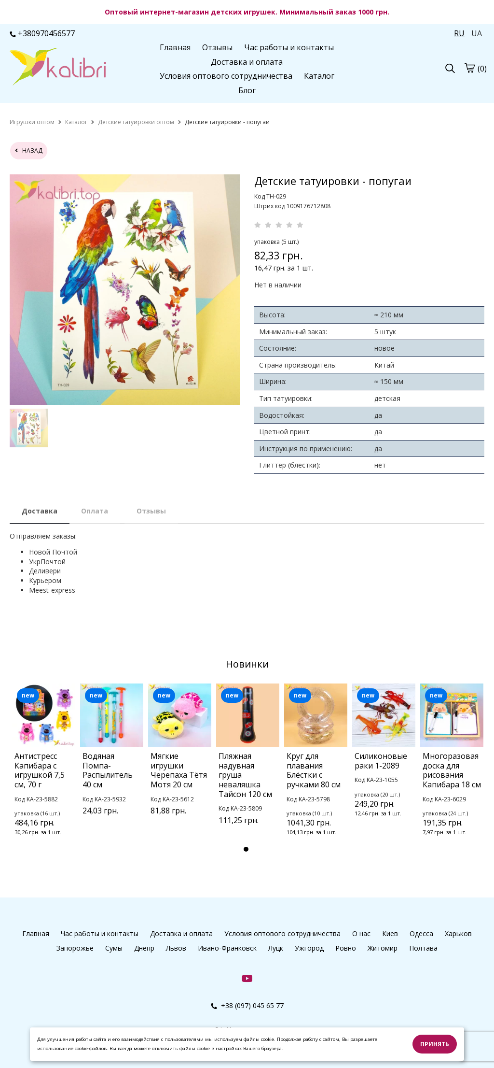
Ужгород (309, 948)
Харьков (458, 933)
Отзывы (217, 47)
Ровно (345, 948)
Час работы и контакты (289, 47)
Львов (176, 948)
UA (476, 33)
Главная (175, 47)
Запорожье (75, 948)
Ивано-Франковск (227, 948)
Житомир (383, 948)
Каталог (319, 76)
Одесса (421, 933)
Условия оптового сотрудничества (226, 76)
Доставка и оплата (247, 62)
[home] (32, 122)
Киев (390, 933)
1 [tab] (246, 849)
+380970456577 (42, 33)
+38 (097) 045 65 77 (247, 1005)
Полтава (423, 948)
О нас (361, 933)
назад (28, 150)
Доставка (39, 510)
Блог (247, 90)
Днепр (144, 948)
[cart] (469, 68)
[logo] (58, 67)
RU (459, 33)
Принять (434, 1044)
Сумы (114, 948)
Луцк (275, 948)
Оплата (94, 510)
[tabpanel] (44, 772)
